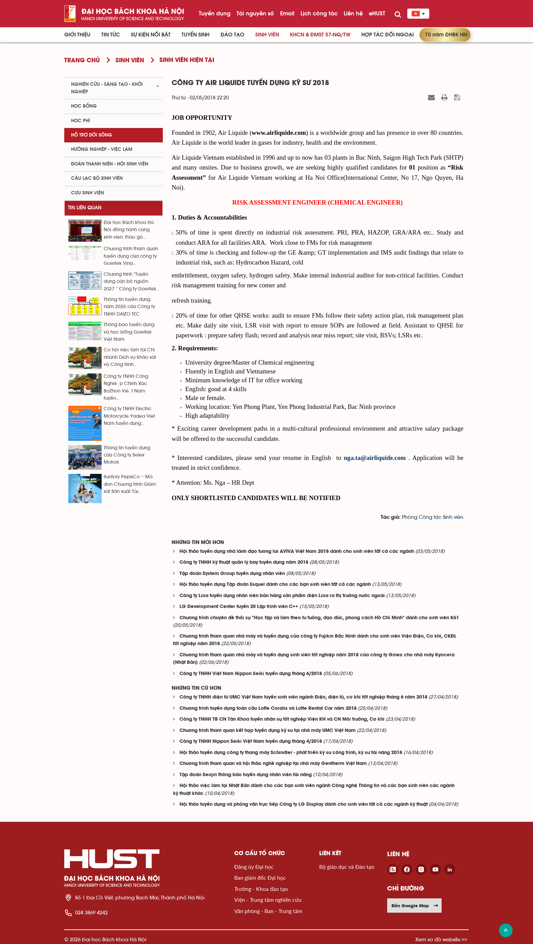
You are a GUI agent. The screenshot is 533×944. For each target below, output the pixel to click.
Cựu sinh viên (87, 193)
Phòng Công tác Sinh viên (432, 517)
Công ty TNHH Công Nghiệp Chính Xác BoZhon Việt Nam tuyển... (126, 387)
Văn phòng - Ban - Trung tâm (268, 911)
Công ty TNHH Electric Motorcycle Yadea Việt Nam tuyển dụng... (129, 416)
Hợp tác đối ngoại (387, 34)
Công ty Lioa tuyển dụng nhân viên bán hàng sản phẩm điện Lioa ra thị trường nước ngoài (282, 596)
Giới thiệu (77, 34)
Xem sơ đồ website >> (441, 939)
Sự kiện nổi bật (151, 34)
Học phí (80, 120)
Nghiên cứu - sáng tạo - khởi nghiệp (107, 88)
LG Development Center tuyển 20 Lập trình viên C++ (238, 607)
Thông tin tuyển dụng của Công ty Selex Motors (127, 455)
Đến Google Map (415, 905)
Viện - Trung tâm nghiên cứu (268, 899)
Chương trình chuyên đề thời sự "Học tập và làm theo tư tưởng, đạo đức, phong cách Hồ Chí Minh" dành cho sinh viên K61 (319, 618)
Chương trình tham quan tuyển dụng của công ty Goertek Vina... (131, 256)
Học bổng (84, 106)
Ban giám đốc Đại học (260, 877)
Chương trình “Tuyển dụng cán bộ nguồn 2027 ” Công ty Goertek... (131, 281)
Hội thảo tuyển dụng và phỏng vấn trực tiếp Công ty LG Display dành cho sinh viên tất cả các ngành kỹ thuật (303, 804)
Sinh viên (267, 34)
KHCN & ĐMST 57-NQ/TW (320, 34)
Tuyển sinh (195, 34)
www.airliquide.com (279, 132)
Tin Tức (110, 34)
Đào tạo (232, 34)
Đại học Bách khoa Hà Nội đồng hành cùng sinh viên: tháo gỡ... (129, 230)
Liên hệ (353, 13)
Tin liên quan (85, 207)
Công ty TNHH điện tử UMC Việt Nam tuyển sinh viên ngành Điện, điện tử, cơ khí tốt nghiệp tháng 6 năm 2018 (303, 697)
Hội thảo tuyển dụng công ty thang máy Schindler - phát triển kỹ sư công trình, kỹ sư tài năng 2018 (290, 753)
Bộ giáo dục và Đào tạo (346, 866)
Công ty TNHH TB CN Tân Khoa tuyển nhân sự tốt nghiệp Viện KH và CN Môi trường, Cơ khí (281, 719)
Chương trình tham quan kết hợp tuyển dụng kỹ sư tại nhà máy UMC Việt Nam (267, 731)
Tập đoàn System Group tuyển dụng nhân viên (232, 574)
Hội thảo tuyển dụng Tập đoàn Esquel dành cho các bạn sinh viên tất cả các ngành (275, 584)
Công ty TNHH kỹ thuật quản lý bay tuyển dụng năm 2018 (243, 562)
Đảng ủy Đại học (254, 866)
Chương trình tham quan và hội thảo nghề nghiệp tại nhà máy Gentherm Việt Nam (273, 764)
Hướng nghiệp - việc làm (101, 149)
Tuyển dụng (214, 13)
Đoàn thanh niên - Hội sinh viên (109, 164)
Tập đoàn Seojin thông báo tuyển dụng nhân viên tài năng (245, 775)
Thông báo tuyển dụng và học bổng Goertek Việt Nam (129, 332)
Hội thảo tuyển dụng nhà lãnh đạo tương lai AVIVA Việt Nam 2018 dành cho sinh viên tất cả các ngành (296, 551)
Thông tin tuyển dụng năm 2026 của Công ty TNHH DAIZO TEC (129, 307)
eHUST (377, 13)
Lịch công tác (319, 13)
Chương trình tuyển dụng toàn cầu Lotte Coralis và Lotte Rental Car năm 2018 (268, 708)
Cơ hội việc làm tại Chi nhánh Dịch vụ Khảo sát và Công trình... (130, 357)
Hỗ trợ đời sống (91, 135)
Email (287, 13)
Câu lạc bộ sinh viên (97, 178)
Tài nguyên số (255, 13)
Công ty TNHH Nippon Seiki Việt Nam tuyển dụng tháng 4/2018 (250, 741)
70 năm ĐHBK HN (446, 34)
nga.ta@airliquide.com (375, 457)
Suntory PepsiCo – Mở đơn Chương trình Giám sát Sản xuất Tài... (130, 484)
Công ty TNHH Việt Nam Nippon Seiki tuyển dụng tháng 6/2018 (250, 674)
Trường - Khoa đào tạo (261, 888)
